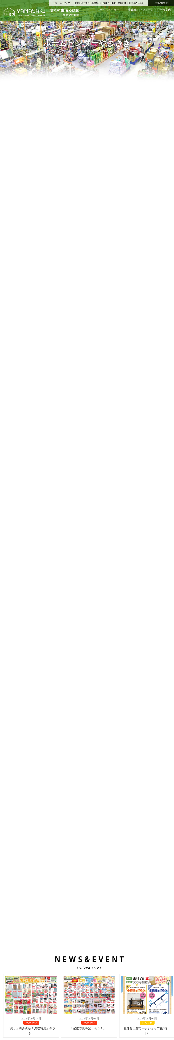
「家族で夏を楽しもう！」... (89, 1033)
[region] (87, 43)
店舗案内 (165, 9)
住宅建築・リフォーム (139, 9)
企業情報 (165, 21)
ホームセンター (109, 9)
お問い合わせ (161, 3)
